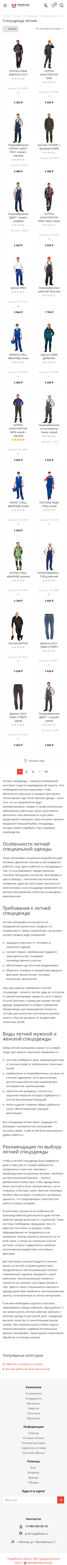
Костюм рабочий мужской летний (27, 1369)
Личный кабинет (33, 1453)
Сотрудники (33, 1398)
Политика (33, 1413)
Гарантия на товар (33, 1448)
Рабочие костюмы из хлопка (24, 1364)
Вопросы (33, 1472)
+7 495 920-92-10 (36, 1526)
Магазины (33, 1403)
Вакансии (33, 1418)
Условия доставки (33, 1443)
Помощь (33, 1433)
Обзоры (33, 1482)
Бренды (33, 1477)
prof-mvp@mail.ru (36, 1533)
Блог (33, 1467)
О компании (33, 1393)
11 (46, 771)
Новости (33, 1408)
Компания (33, 1387)
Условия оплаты (33, 1438)
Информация (33, 1427)
